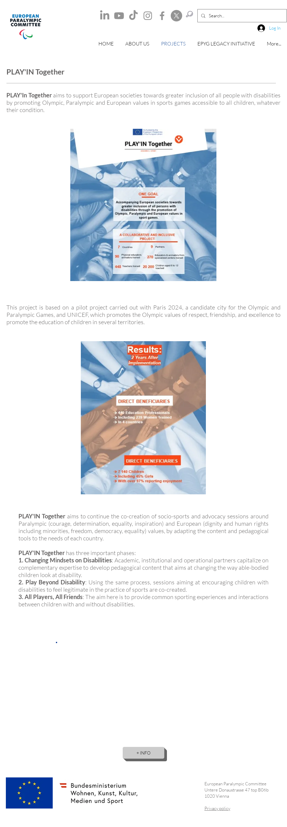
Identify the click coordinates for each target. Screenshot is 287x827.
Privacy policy (217, 808)
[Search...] (241, 15)
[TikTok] (133, 15)
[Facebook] (162, 15)
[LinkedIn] (104, 15)
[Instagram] (147, 15)
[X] (176, 15)
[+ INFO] (143, 753)
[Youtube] (119, 15)
